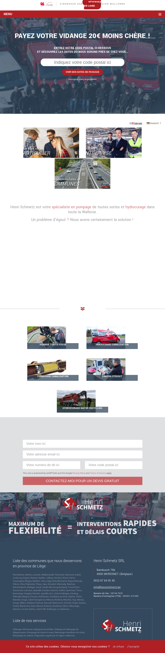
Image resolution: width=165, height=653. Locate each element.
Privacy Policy (79, 439)
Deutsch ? (154, 154)
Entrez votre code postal (74, 79)
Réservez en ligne (137, 23)
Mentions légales (59, 629)
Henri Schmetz (107, 629)
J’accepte (133, 647)
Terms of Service (98, 439)
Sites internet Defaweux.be (112, 633)
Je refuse (118, 647)
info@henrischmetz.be (107, 553)
